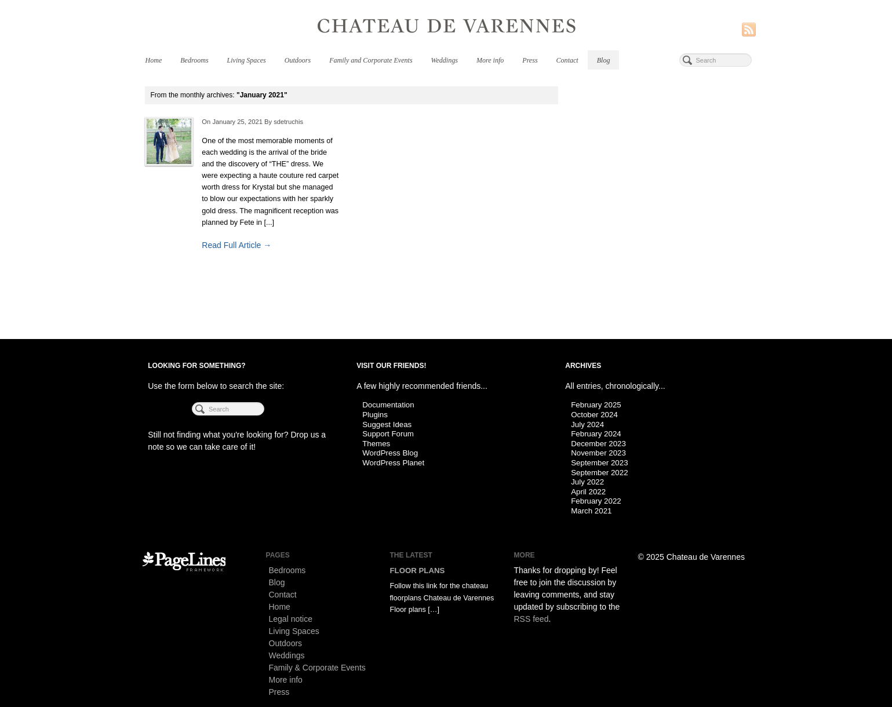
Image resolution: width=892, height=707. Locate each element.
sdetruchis (288, 121)
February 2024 (596, 433)
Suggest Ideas (387, 424)
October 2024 (594, 414)
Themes (376, 443)
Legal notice (291, 619)
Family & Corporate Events (317, 667)
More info (490, 60)
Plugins (375, 414)
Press (529, 60)
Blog (603, 60)
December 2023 (598, 443)
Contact (567, 60)
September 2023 (599, 462)
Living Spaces (246, 60)
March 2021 (591, 510)
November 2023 (598, 453)
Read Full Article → (236, 245)
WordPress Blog (390, 453)
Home (153, 60)
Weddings (444, 60)
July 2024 (587, 424)
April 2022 (588, 491)
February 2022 (596, 501)
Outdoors (298, 60)
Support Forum (388, 433)
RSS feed (531, 619)
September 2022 (599, 472)
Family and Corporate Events (370, 60)
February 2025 (596, 404)
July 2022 (587, 482)
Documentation (388, 404)
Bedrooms (194, 60)
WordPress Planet (393, 462)
